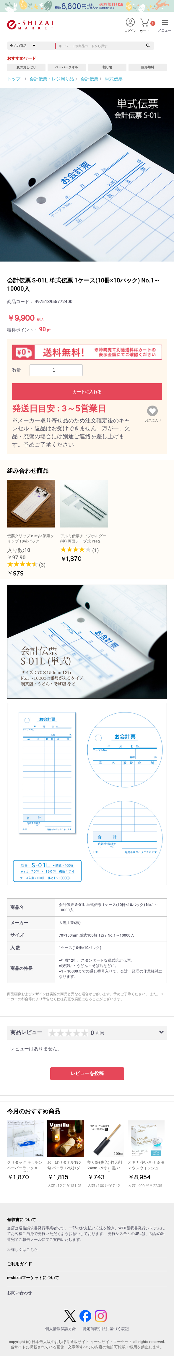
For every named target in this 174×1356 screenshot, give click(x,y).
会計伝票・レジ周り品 (52, 79)
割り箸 (107, 67)
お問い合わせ (19, 1292)
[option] (87, 175)
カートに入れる (87, 391)
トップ (13, 79)
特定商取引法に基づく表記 (106, 1329)
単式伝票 (114, 79)
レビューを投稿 (87, 1073)
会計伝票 (89, 79)
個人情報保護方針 (60, 1329)
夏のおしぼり (26, 67)
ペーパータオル (66, 67)
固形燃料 (147, 67)
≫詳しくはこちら (22, 1249)
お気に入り (153, 419)
